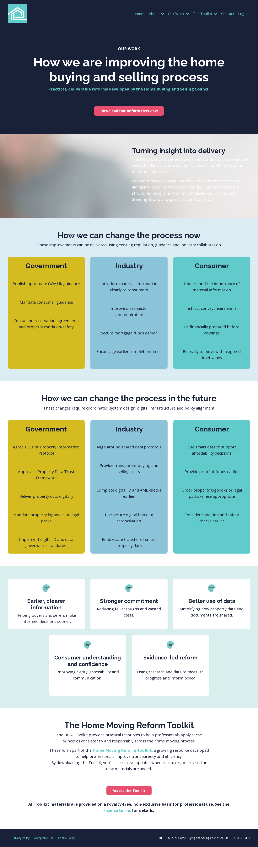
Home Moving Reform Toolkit (122, 750)
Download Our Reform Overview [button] (129, 110)
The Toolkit (205, 13)
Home (138, 13)
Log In (243, 13)
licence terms (118, 810)
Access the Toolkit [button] (129, 790)
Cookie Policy (66, 838)
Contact (227, 13)
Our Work (178, 13)
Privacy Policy (21, 838)
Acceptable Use (43, 838)
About (156, 13)
